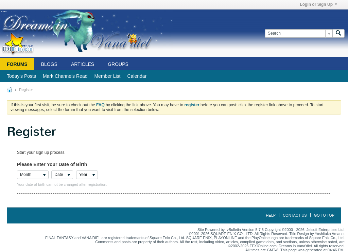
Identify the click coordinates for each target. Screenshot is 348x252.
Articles (82, 64)
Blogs (49, 64)
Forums (17, 64)
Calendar (136, 76)
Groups (118, 64)
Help (271, 215)
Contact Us (295, 215)
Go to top (324, 215)
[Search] (298, 33)
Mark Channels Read (65, 76)
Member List (107, 76)
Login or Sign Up (318, 4)
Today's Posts (21, 76)
